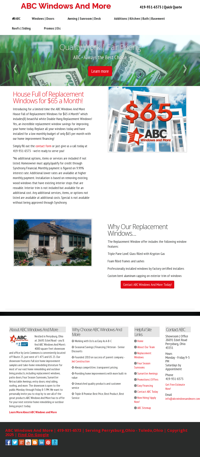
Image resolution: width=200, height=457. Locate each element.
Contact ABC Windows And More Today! (147, 284)
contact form (43, 146)
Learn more (100, 71)
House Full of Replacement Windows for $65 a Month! (48, 97)
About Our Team (146, 347)
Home (140, 341)
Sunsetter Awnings (147, 373)
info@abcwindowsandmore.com (182, 399)
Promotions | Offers (147, 379)
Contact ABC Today (147, 391)
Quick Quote (173, 7)
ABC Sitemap (144, 408)
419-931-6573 (151, 7)
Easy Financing (145, 385)
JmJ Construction (81, 361)
